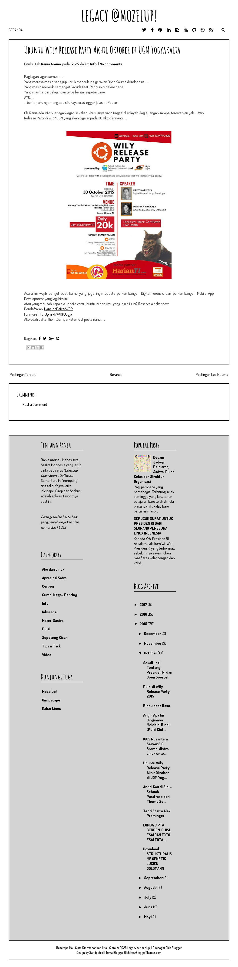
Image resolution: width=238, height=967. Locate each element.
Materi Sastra (52, 620)
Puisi (46, 629)
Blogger (177, 948)
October (151, 653)
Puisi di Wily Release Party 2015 (156, 691)
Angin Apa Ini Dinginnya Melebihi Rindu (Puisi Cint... (157, 722)
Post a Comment (35, 404)
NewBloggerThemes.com (146, 952)
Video (46, 654)
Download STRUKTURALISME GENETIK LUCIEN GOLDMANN (157, 859)
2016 (144, 614)
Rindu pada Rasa (156, 705)
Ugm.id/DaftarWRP (58, 309)
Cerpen (48, 586)
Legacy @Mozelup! (119, 15)
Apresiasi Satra (54, 578)
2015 (144, 623)
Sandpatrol (96, 952)
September (153, 877)
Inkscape (49, 612)
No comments (110, 64)
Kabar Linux (51, 708)
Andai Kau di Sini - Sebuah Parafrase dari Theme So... (157, 794)
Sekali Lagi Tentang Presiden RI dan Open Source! (157, 669)
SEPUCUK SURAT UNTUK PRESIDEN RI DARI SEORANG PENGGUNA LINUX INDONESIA (153, 525)
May (147, 916)
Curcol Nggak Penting (59, 594)
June (148, 907)
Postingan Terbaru (23, 374)
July (148, 897)
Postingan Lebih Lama (212, 374)
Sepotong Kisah (55, 637)
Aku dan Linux (53, 569)
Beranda (16, 30)
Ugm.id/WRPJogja (58, 314)
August (150, 887)
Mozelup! (49, 691)
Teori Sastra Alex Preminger (157, 813)
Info (93, 64)
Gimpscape (51, 700)
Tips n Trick (51, 646)
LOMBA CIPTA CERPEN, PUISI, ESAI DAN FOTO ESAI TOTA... (157, 832)
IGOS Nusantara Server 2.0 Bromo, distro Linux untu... (156, 746)
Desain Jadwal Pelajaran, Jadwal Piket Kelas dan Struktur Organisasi (154, 469)
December (153, 633)
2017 (144, 604)
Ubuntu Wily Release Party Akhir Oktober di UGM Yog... (156, 770)
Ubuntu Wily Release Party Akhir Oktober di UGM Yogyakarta (102, 50)
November (153, 643)
